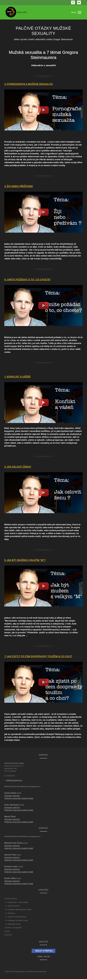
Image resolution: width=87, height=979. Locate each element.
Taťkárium (11, 913)
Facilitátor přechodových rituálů (19, 910)
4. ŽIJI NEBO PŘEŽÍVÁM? (18, 186)
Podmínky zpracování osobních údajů (18, 798)
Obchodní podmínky (12, 796)
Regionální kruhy (13, 924)
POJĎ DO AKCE (10, 899)
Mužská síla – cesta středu (17, 902)
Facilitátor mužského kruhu (17, 920)
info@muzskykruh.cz (14, 780)
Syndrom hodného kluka (16, 917)
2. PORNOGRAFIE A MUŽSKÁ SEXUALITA (28, 84)
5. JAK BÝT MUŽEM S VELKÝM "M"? (25, 560)
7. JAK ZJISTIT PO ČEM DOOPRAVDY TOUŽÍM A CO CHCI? (38, 656)
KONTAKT (8, 935)
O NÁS (7, 931)
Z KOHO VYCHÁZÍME (12, 928)
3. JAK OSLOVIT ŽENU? (17, 466)
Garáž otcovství (13, 906)
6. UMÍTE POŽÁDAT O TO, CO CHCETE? (27, 279)
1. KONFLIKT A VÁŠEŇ (17, 376)
